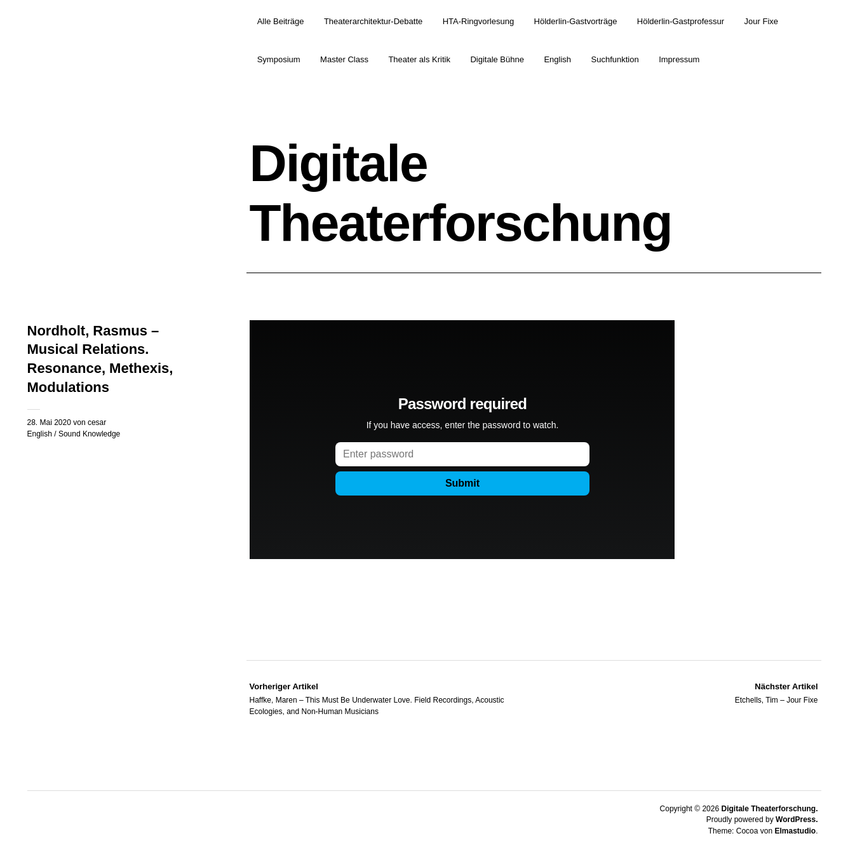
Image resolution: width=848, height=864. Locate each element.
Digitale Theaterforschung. (769, 808)
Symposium (278, 59)
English (557, 59)
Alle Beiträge (280, 21)
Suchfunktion (615, 59)
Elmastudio (795, 831)
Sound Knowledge (89, 433)
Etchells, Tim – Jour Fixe (776, 692)
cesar (97, 422)
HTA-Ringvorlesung (478, 21)
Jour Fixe (761, 21)
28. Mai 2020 (49, 422)
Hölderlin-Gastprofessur (680, 21)
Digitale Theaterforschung (461, 193)
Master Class (344, 59)
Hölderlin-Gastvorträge (575, 21)
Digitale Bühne (497, 59)
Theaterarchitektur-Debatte (373, 21)
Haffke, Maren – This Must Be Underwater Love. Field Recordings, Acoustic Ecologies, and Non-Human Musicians (392, 698)
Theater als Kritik (419, 59)
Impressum (679, 59)
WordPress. (797, 819)
